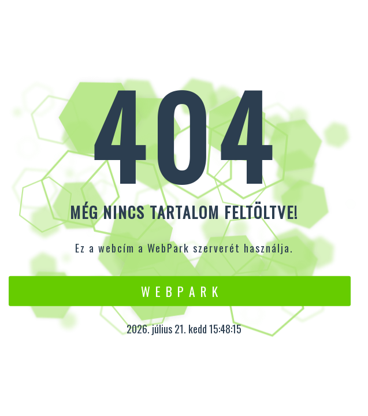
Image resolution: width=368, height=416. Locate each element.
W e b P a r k (180, 290)
